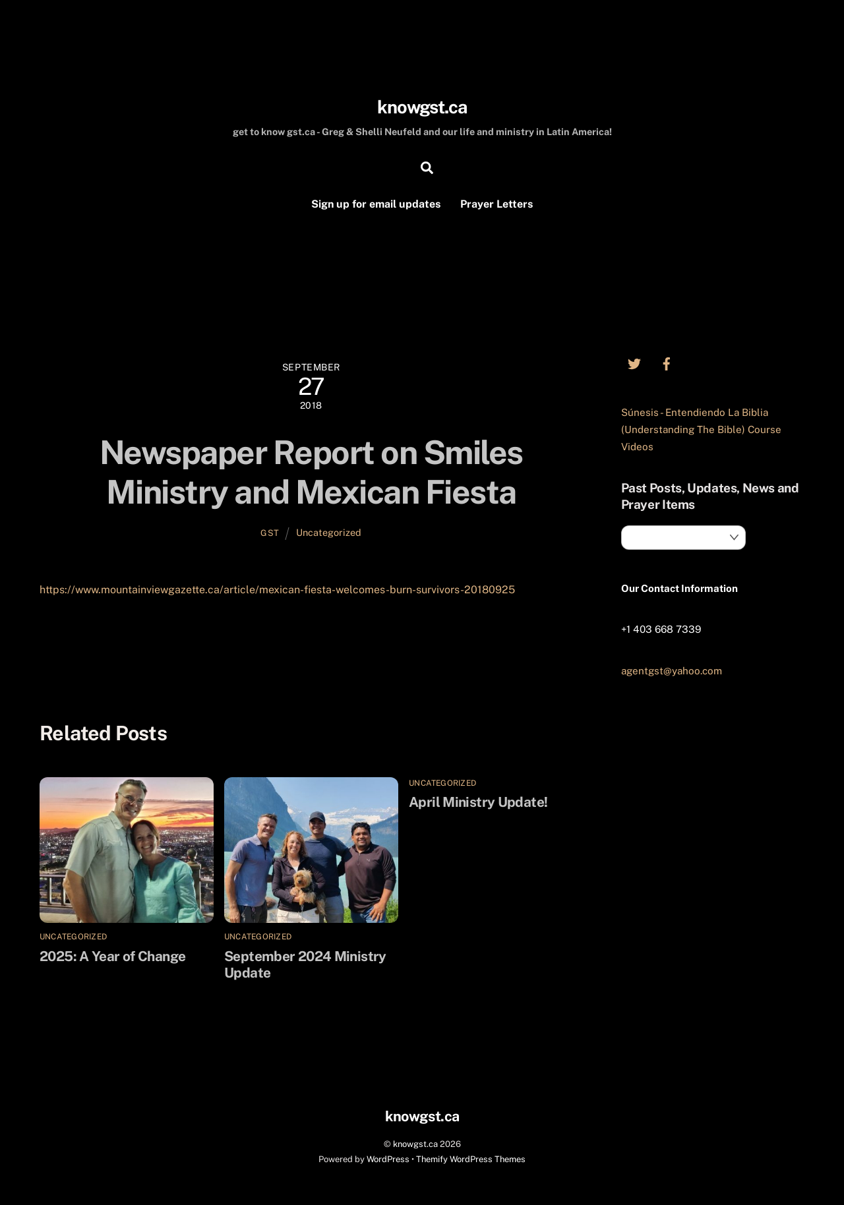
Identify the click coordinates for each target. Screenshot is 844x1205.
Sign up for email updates (375, 204)
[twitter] (634, 362)
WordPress (388, 1159)
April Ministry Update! (478, 802)
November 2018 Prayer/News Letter (462, 652)
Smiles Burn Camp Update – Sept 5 (157, 652)
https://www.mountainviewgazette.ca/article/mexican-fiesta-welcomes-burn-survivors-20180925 (277, 589)
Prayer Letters (496, 204)
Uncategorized (328, 532)
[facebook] (666, 362)
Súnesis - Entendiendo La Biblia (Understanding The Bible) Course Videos (701, 430)
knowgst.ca (415, 1144)
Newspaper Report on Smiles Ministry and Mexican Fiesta (311, 472)
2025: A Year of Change (112, 956)
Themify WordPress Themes (471, 1159)
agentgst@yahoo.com (671, 670)
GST (270, 533)
